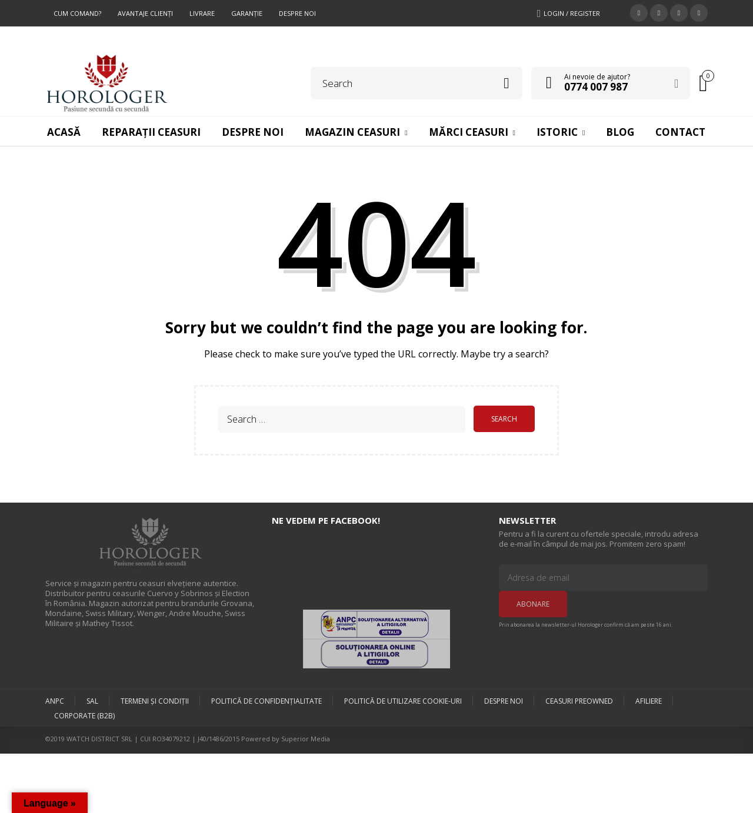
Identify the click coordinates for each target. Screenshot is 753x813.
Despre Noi (297, 13)
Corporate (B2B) (84, 715)
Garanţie (246, 13)
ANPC (54, 699)
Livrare (202, 13)
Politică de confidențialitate (266, 699)
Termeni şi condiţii (155, 699)
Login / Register (572, 13)
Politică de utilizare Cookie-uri (403, 699)
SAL (92, 699)
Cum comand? (77, 13)
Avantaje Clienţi (145, 13)
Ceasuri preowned (579, 699)
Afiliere (648, 699)
